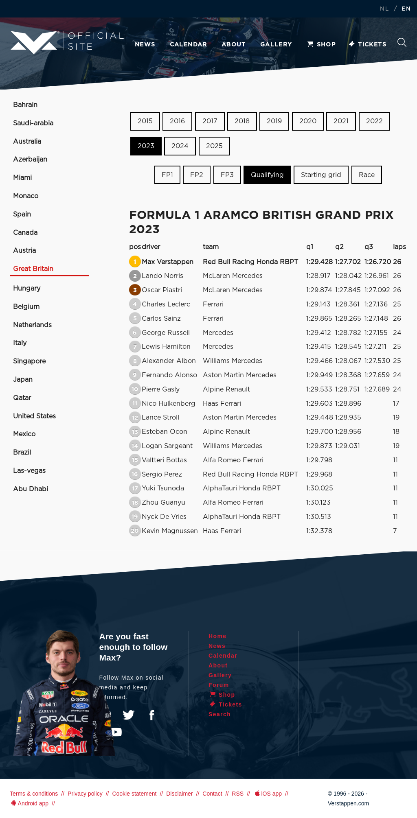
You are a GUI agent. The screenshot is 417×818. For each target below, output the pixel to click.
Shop (321, 45)
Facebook (151, 715)
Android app (29, 803)
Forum (218, 685)
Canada (25, 233)
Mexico (24, 434)
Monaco (25, 196)
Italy (19, 343)
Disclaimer (179, 793)
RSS (238, 793)
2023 (146, 146)
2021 (341, 121)
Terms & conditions (34, 793)
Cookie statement (134, 793)
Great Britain (33, 269)
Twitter (128, 715)
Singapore (29, 361)
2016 (177, 121)
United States (34, 416)
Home (217, 636)
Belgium (26, 307)
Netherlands (32, 325)
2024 (180, 146)
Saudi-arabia (33, 123)
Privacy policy (85, 793)
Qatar (22, 398)
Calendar (188, 45)
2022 (374, 121)
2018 (242, 121)
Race (367, 174)
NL (384, 9)
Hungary (26, 288)
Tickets (367, 45)
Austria (24, 250)
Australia (27, 141)
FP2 (196, 174)
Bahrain (25, 105)
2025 (214, 146)
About (234, 45)
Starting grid (321, 174)
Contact (212, 793)
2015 (145, 121)
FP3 (227, 174)
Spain (22, 214)
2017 (209, 121)
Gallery (276, 45)
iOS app (267, 793)
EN (406, 9)
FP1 (167, 174)
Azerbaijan (30, 159)
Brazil (22, 452)
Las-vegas (29, 471)
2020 (307, 121)
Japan (23, 379)
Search (401, 42)
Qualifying (267, 174)
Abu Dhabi (30, 489)
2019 (274, 121)
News (145, 45)
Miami (22, 178)
